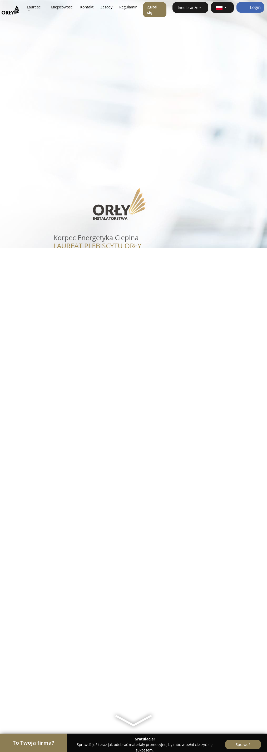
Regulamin (128, 6)
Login (250, 7)
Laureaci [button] (34, 6)
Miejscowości (62, 6)
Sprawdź (243, 744)
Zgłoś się (152, 9)
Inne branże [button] (188, 7)
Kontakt (86, 6)
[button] (222, 7)
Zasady (106, 6)
